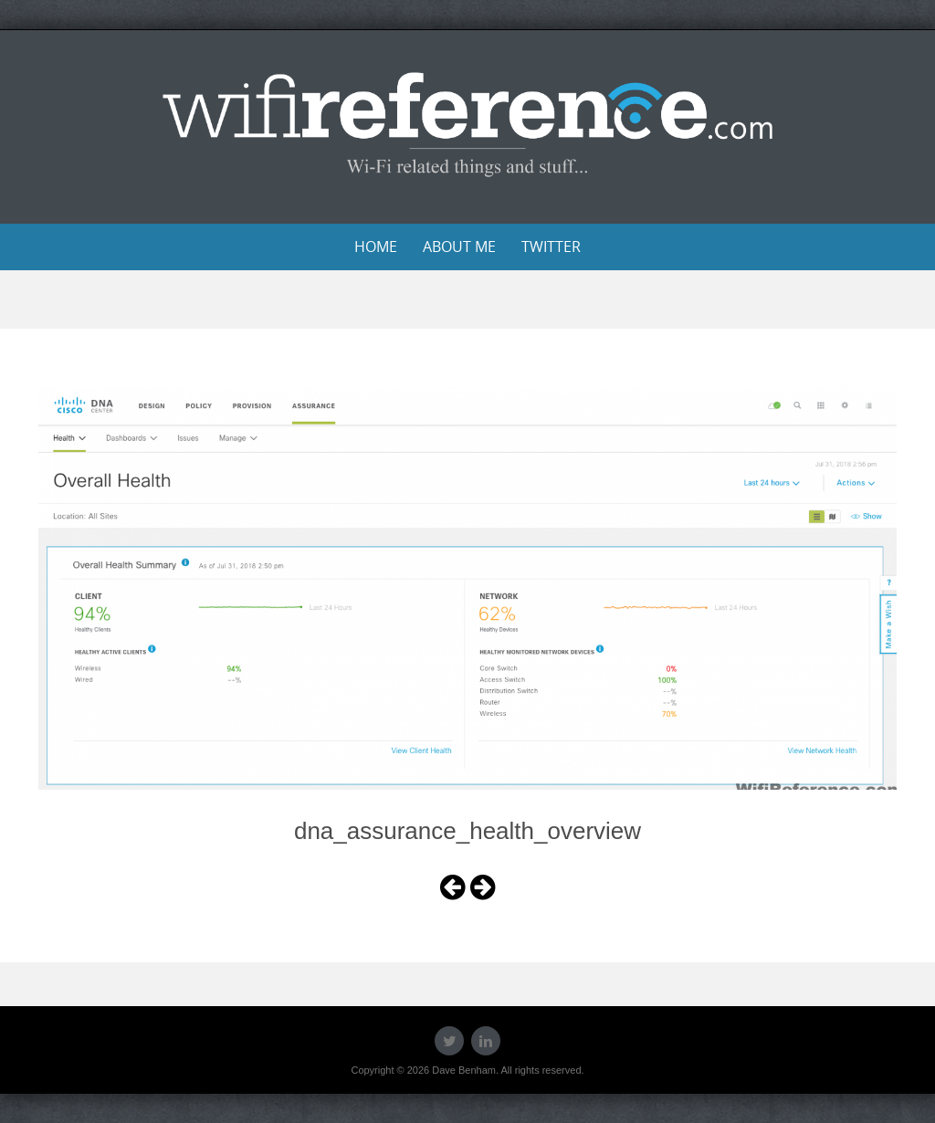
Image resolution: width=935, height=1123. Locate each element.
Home (375, 246)
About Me (459, 246)
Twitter (551, 246)
